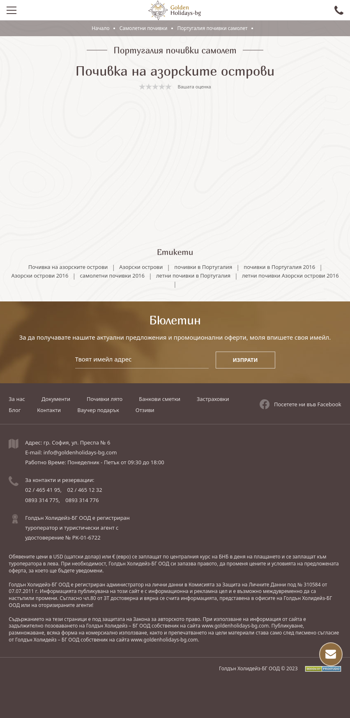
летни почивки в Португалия (244, 274)
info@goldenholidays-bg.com (80, 452)
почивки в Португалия (203, 265)
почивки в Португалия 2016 (280, 265)
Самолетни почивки (143, 28)
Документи (55, 399)
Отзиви (145, 410)
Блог (15, 410)
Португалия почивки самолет (212, 28)
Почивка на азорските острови (68, 265)
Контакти (49, 410)
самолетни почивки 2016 (163, 274)
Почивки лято (104, 399)
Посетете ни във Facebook (300, 404)
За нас (17, 399)
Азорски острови (141, 265)
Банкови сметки (159, 399)
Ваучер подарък (98, 410)
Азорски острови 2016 (90, 274)
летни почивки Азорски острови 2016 (171, 283)
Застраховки (213, 399)
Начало (101, 28)
